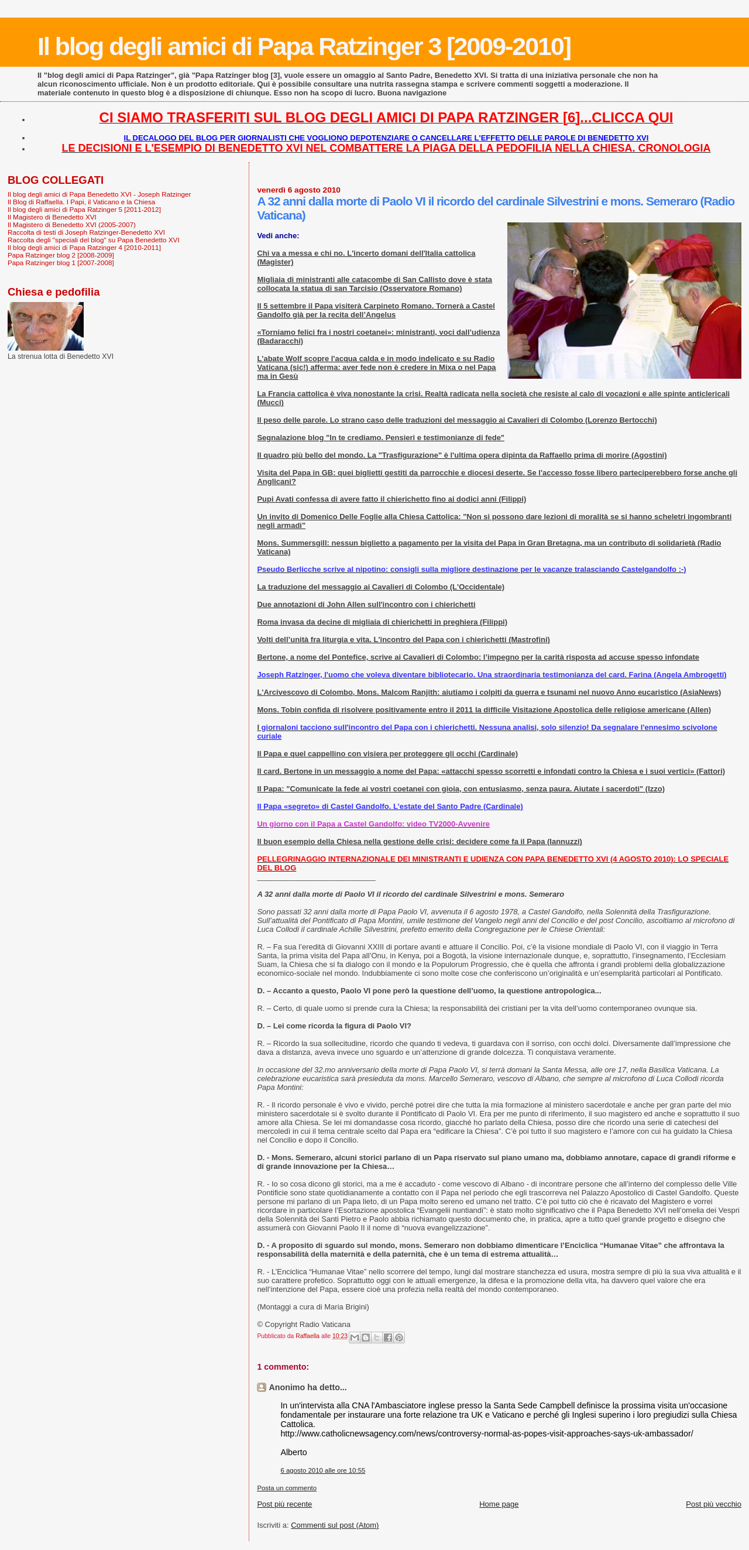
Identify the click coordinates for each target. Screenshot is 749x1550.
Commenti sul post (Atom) (335, 1525)
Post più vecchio (713, 1504)
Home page (498, 1504)
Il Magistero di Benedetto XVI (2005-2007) (72, 224)
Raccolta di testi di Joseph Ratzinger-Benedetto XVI (86, 232)
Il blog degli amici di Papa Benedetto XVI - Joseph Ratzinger (99, 194)
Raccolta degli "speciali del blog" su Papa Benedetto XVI (94, 240)
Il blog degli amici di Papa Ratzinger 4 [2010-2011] (84, 247)
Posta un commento (287, 1487)
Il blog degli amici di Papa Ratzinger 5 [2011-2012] (84, 209)
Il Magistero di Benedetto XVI (52, 217)
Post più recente (284, 1504)
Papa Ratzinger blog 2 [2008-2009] (61, 255)
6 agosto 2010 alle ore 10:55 (322, 1470)
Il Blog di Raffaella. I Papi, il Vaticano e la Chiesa (81, 201)
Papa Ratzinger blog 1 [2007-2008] (61, 262)
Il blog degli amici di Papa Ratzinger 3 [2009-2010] (304, 46)
